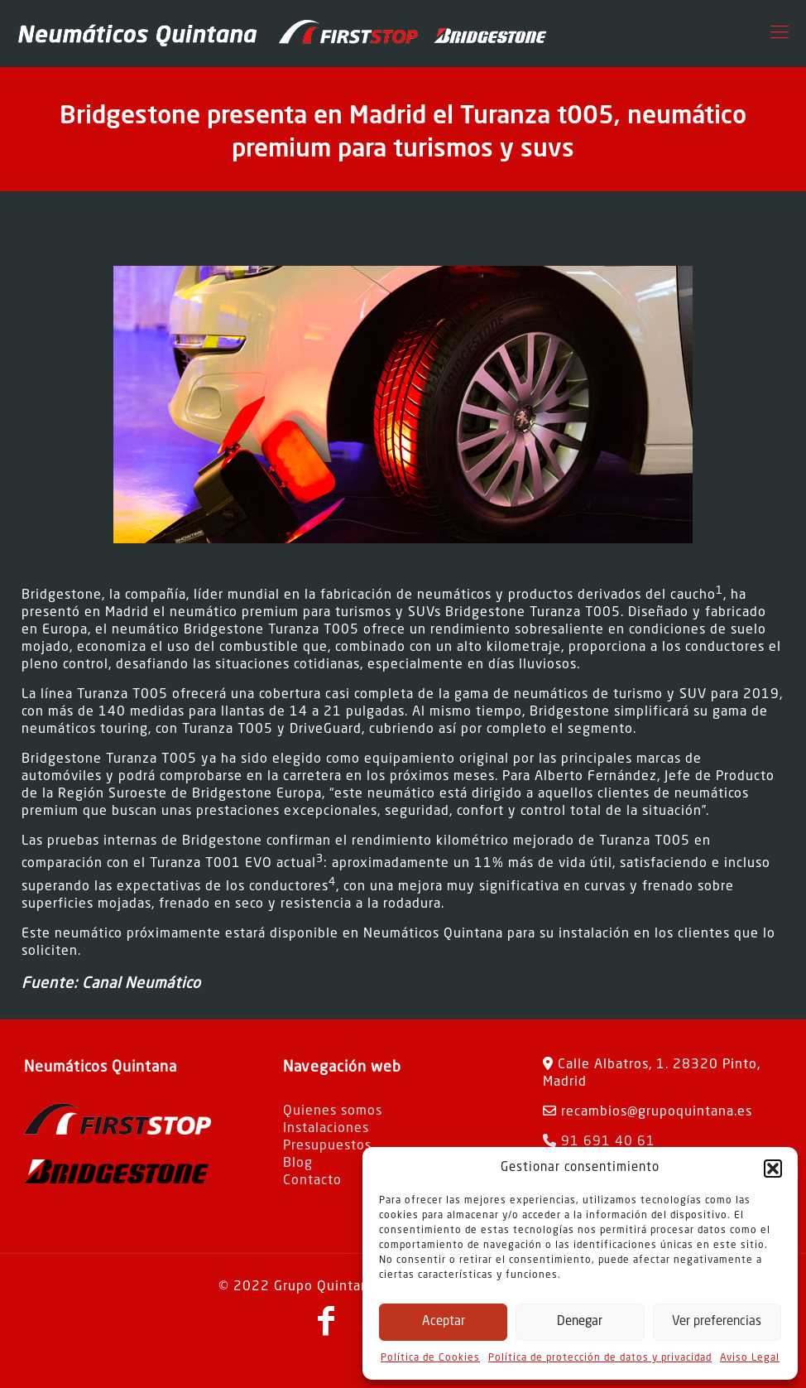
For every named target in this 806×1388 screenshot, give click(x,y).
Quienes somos (332, 1111)
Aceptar (443, 1322)
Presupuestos (327, 1146)
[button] (773, 1168)
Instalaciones (326, 1128)
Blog (298, 1163)
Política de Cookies (430, 1358)
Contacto (312, 1181)
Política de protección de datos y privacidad (600, 1358)
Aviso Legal (750, 1358)
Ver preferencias (716, 1322)
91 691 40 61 (599, 1142)
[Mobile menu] (779, 33)
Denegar (579, 1322)
